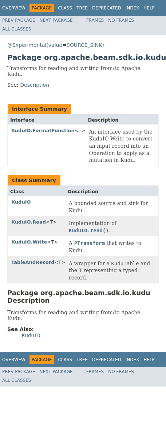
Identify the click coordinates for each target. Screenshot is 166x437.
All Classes (16, 29)
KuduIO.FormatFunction (43, 130)
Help (149, 8)
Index (132, 8)
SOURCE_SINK (84, 45)
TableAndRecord (32, 262)
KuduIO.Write (29, 242)
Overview (13, 8)
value (55, 45)
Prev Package (18, 20)
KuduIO (21, 202)
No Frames (121, 20)
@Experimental (26, 45)
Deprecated (106, 8)
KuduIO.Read (28, 222)
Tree (82, 8)
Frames (95, 20)
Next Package (56, 20)
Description (34, 85)
